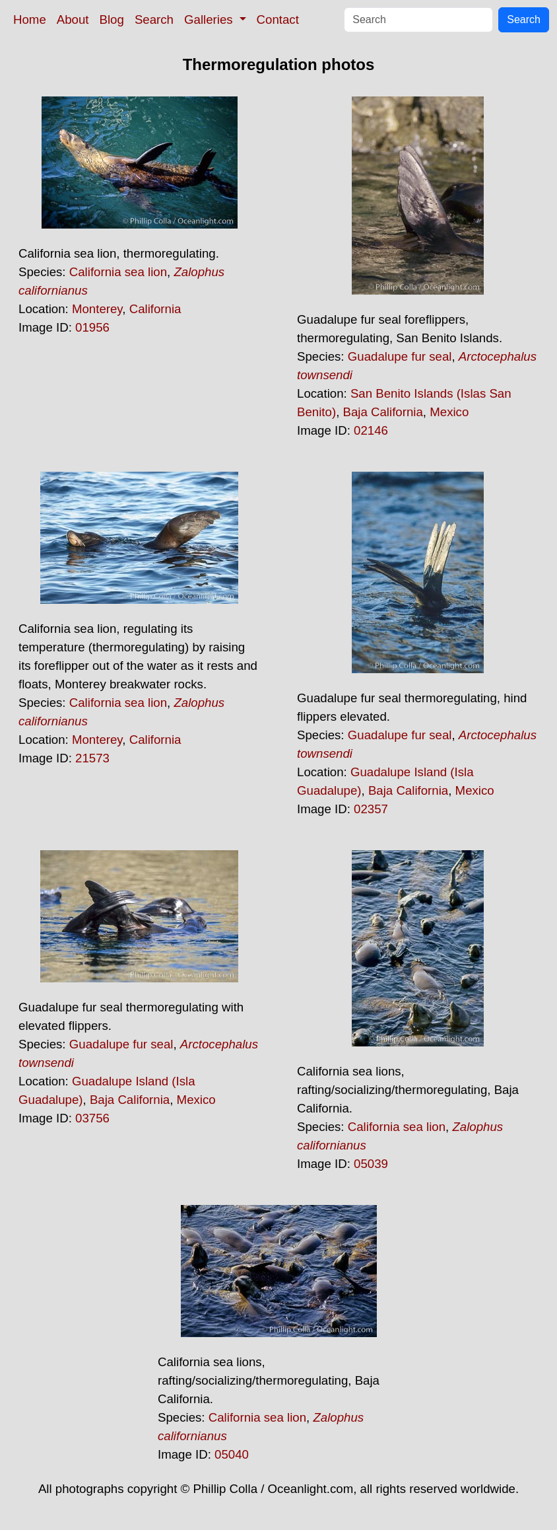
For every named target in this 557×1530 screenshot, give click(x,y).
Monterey (97, 309)
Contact (278, 19)
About (73, 19)
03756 (92, 1118)
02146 (371, 430)
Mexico (449, 412)
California (155, 309)
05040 (231, 1454)
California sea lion (118, 272)
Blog (112, 19)
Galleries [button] (210, 19)
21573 (92, 758)
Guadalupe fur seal (400, 356)
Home (29, 19)
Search (154, 19)
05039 (371, 1164)
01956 (92, 327)
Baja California (383, 412)
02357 (371, 809)
